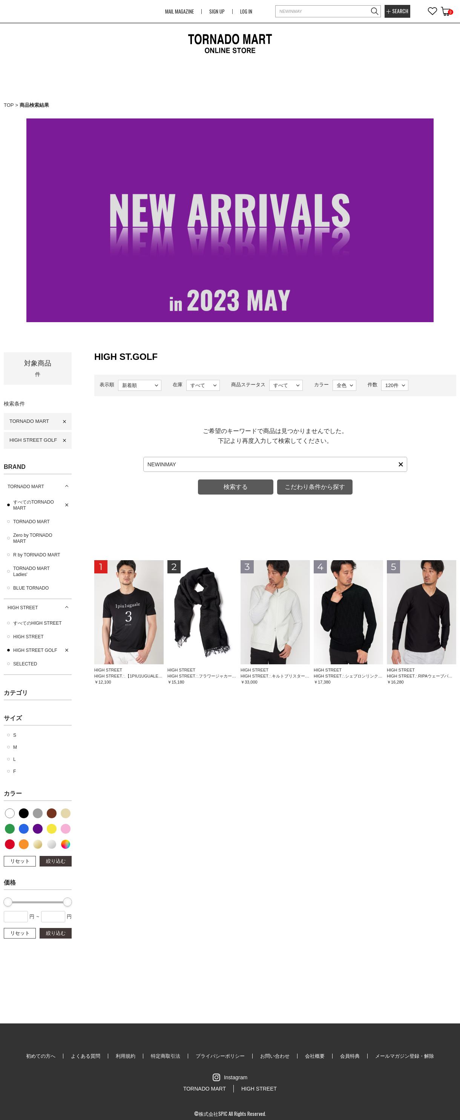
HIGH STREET (23, 607)
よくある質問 (85, 1056)
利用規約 (125, 1056)
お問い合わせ (275, 1056)
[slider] (7, 901)
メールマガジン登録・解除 (404, 1056)
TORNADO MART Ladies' (31, 571)
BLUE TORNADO (31, 588)
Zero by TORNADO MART (32, 538)
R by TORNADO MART (36, 555)
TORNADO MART (29, 421)
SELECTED (25, 664)
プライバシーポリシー (220, 1056)
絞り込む (56, 861)
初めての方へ (40, 1056)
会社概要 (315, 1056)
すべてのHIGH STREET (37, 623)
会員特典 (350, 1056)
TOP (9, 105)
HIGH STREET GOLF (33, 440)
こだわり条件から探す (315, 487)
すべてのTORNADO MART (33, 505)
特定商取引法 (165, 1056)
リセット (20, 861)
